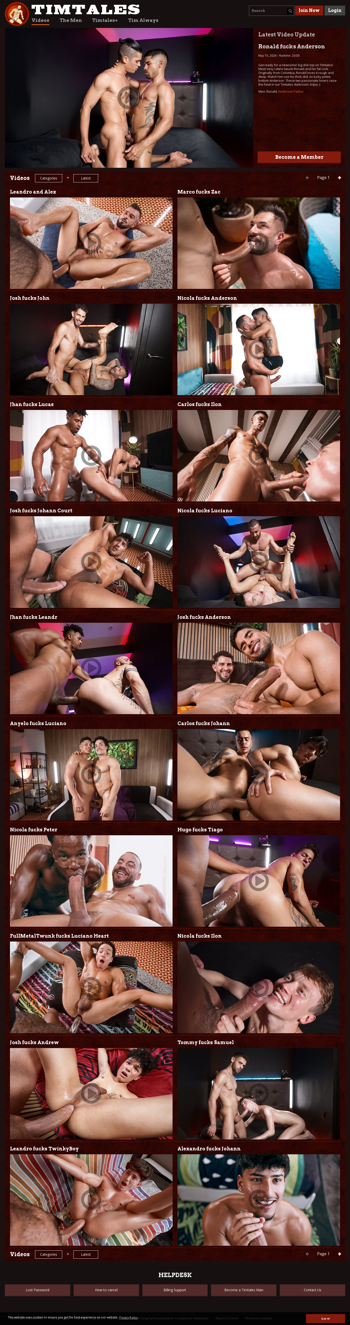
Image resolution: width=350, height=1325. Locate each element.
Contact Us (312, 1290)
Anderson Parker (291, 91)
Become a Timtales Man (243, 1290)
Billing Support (175, 1290)
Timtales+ (105, 20)
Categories (48, 178)
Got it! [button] (325, 1318)
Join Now (309, 10)
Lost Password (37, 1290)
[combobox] (271, 11)
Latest (86, 178)
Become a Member (299, 157)
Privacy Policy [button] (128, 1318)
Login (334, 10)
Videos (40, 20)
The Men (71, 20)
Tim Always (143, 20)
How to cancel (106, 1290)
